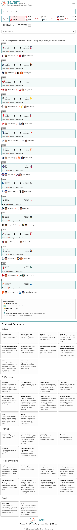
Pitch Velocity (6, 434)
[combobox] (38, 11)
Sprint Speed (5, 503)
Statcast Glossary (13, 324)
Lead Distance (45, 466)
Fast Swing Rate (26, 382)
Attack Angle (63, 382)
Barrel (9, 306)
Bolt (22, 503)
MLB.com (54, 524)
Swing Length (45, 382)
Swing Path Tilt (45, 396)
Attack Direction (26, 396)
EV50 (3, 361)
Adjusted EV (24, 361)
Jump (61, 466)
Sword (8, 311)
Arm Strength (25, 466)
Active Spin (43, 434)
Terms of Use (24, 524)
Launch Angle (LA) (26, 334)
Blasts (3, 414)
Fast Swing (9, 308)
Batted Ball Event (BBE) (28, 346)
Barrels (42, 334)
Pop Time (4, 466)
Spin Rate (62, 434)
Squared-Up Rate (65, 396)
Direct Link (5, 51)
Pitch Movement (26, 434)
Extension (5, 448)
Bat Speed (5, 382)
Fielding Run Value (26, 480)
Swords (23, 414)
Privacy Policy (34, 524)
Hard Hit (8, 303)
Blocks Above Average (66, 480)
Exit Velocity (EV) (7, 334)
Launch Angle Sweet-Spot (9, 346)
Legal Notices (45, 524)
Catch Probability (46, 480)
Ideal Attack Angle (7, 396)
